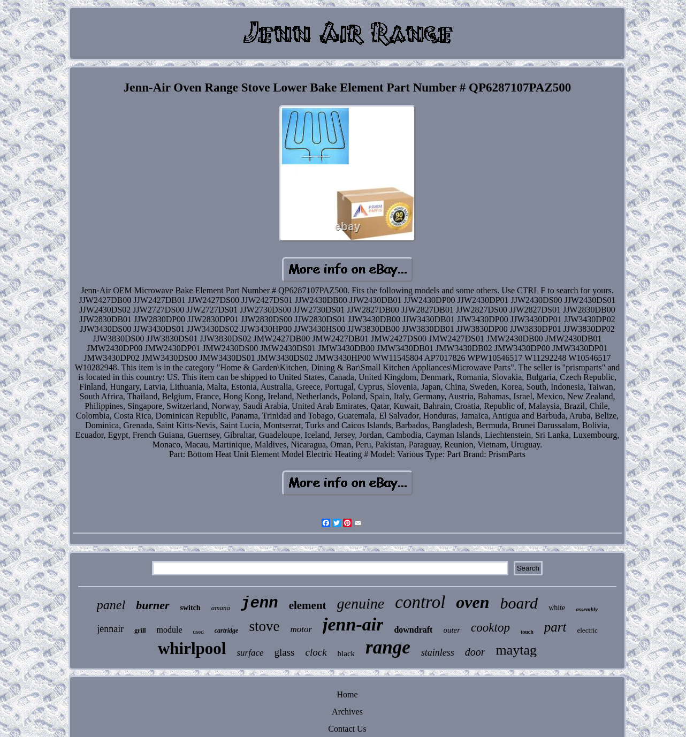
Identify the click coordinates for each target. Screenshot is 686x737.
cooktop (490, 627)
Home (347, 694)
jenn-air (353, 624)
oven (472, 602)
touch (527, 632)
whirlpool (192, 648)
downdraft (413, 629)
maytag (516, 650)
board (519, 603)
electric (587, 630)
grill (140, 630)
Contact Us (347, 728)
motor (301, 629)
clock (315, 652)
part (555, 627)
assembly (587, 609)
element (307, 605)
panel (111, 605)
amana (220, 608)
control (420, 602)
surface (250, 653)
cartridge (227, 630)
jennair (110, 629)
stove (264, 626)
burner (152, 605)
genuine (361, 603)
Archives (347, 711)
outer (451, 630)
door (475, 652)
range (387, 647)
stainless (437, 652)
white (556, 608)
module (169, 629)
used (198, 631)
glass (284, 652)
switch (190, 608)
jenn (259, 603)
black (346, 653)
